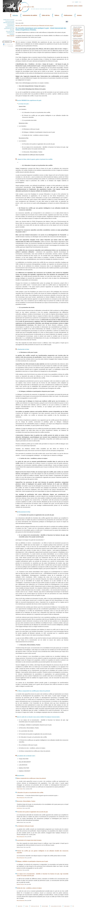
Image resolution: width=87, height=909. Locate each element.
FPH (73, 906)
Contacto (80, 5)
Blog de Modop (77, 27)
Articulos (15, 15)
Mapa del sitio (20, 906)
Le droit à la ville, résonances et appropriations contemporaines (76, 47)
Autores (75, 5)
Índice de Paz (46, 15)
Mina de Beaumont (20, 797)
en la (9, 45)
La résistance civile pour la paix (25, 826)
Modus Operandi (10, 35)
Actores (79, 15)
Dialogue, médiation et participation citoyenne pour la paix (32, 861)
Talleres (57, 15)
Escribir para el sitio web (35, 906)
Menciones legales (45, 906)
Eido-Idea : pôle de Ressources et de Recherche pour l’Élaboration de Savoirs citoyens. (35, 25)
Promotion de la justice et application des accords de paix (32, 811)
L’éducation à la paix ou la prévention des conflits (30, 792)
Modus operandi (67, 906)
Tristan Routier (20, 788)
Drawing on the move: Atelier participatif (78, 51)
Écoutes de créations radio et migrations (77, 36)
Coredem (10, 45)
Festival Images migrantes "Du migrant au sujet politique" (78, 30)
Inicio (16, 20)
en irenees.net (9, 44)
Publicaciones (68, 15)
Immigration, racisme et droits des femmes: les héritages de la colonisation (78, 42)
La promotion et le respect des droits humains (29, 840)
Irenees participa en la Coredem (56, 906)
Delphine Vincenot (20, 884)
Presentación (70, 5)
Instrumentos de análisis (30, 15)
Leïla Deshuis (19, 808)
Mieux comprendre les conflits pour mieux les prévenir (31, 778)
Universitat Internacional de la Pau (78, 33)
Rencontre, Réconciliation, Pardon (26, 801)
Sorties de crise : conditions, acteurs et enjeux (29, 888)
